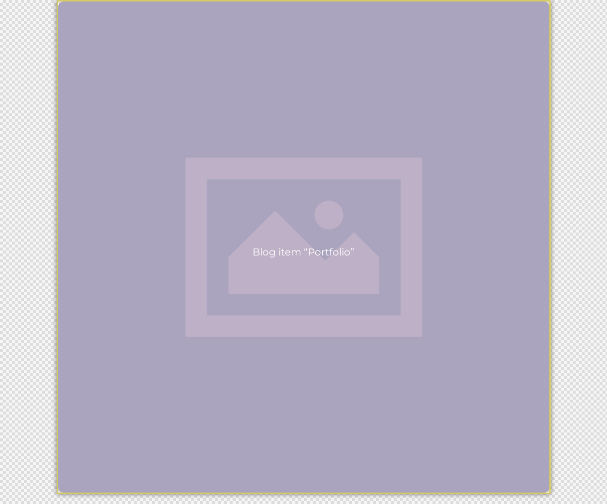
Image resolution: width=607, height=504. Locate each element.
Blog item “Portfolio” (303, 252)
